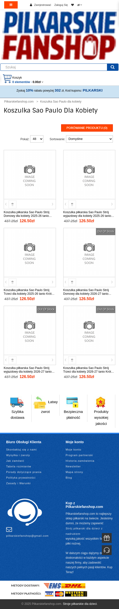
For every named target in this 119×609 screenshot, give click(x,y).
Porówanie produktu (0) (86, 128)
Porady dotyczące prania (23, 472)
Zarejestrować (42, 4)
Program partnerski (79, 455)
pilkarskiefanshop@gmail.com (27, 531)
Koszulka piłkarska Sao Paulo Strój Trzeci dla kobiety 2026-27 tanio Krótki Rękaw (88, 371)
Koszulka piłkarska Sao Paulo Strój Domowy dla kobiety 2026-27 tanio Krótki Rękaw (86, 293)
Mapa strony (74, 472)
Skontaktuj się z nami (21, 449)
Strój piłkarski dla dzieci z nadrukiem (84, 531)
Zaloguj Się (61, 4)
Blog (69, 477)
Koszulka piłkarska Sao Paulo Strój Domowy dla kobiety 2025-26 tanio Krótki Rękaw (26, 215)
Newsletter (73, 466)
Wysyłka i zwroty (18, 455)
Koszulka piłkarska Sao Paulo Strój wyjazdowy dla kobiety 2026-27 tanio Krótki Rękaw (28, 371)
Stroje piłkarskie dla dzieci (80, 604)
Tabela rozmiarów (18, 466)
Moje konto (73, 449)
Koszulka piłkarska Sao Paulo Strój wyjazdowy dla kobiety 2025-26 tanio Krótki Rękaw (87, 215)
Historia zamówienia (80, 460)
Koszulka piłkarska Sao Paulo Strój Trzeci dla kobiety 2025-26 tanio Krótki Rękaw (29, 293)
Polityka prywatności (21, 477)
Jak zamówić (15, 460)
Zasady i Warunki (18, 483)
